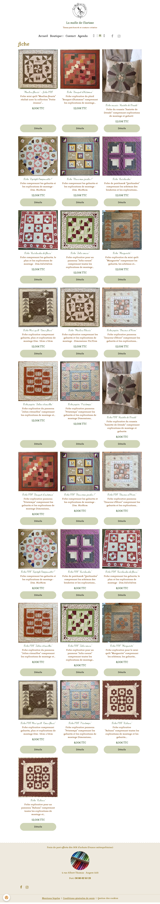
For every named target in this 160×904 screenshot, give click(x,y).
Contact (71, 37)
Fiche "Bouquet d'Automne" (80, 93)
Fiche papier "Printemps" (80, 405)
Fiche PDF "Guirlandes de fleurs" (121, 573)
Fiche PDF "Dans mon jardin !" (80, 496)
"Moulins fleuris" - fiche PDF (38, 93)
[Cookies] (6, 897)
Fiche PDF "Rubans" (122, 724)
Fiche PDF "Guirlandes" (80, 573)
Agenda (83, 37)
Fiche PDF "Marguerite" (122, 647)
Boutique (56, 37)
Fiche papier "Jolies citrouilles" (38, 405)
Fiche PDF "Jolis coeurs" (80, 647)
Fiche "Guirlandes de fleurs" (38, 254)
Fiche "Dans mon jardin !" (80, 180)
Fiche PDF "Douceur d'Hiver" (122, 496)
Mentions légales (50, 900)
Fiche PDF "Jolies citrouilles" (38, 647)
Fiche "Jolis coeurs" (80, 254)
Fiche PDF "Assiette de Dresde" (122, 418)
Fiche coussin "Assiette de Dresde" (122, 106)
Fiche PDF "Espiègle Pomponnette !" (38, 573)
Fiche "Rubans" (38, 801)
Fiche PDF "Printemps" (80, 724)
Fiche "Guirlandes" (122, 180)
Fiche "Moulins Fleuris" (80, 331)
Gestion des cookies (108, 900)
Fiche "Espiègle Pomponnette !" (38, 180)
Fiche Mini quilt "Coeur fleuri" (38, 331)
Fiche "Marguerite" (122, 254)
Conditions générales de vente (78, 900)
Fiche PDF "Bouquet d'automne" (38, 496)
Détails (38, 129)
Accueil (43, 37)
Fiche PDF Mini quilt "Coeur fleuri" (38, 724)
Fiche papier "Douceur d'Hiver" (122, 331)
